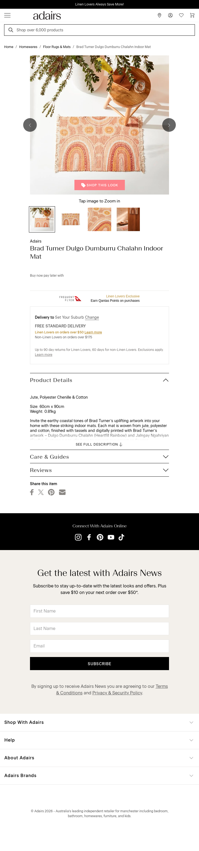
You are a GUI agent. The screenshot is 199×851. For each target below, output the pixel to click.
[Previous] (30, 125)
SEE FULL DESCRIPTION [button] (99, 444)
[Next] (169, 125)
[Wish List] (181, 15)
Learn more (93, 332)
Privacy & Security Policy (117, 692)
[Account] (170, 15)
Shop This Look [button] (99, 185)
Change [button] (92, 317)
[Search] (12, 30)
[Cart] (192, 15)
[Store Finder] (159, 15)
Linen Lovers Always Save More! (99, 4)
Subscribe (99, 664)
